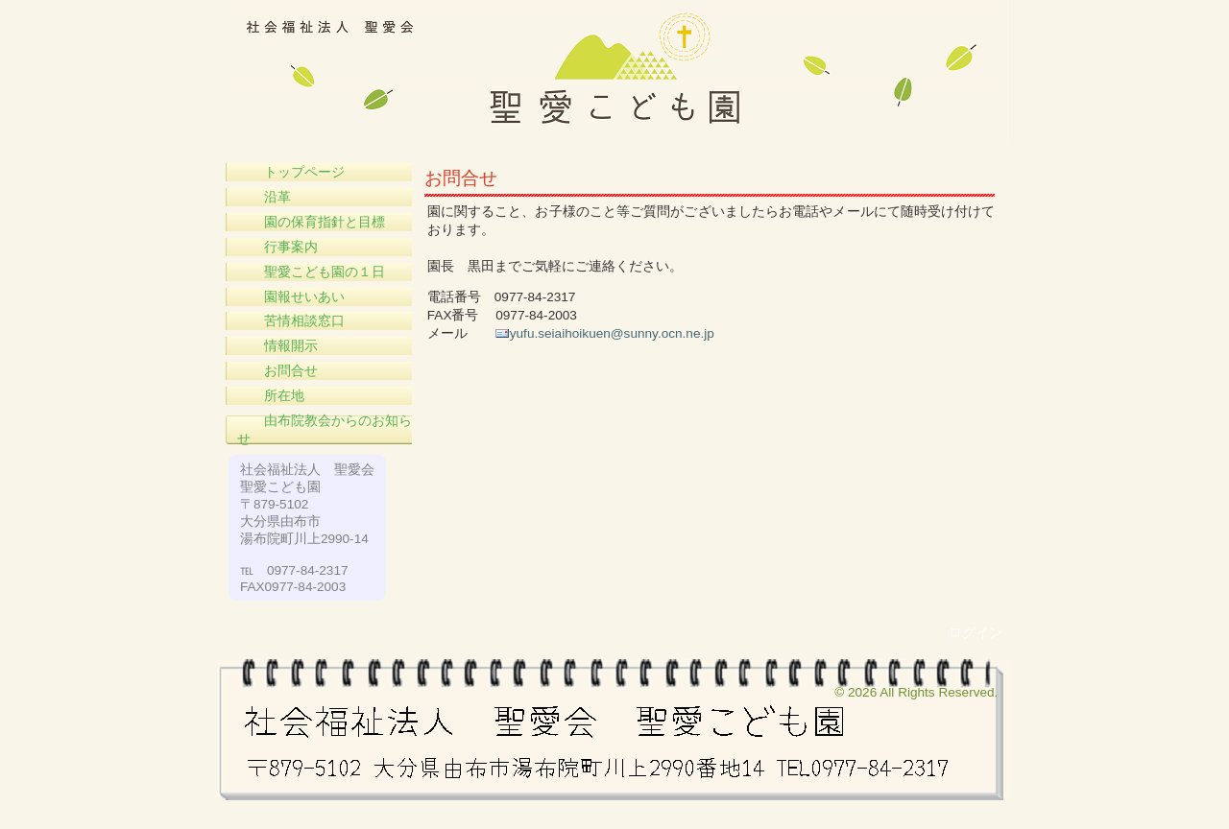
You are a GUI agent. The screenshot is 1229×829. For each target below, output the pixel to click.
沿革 (264, 197)
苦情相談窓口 (291, 321)
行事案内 (277, 247)
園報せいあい (291, 297)
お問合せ (277, 371)
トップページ (291, 172)
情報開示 (277, 346)
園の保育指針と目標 (311, 222)
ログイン (975, 633)
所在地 (270, 396)
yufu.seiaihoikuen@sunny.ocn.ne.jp (612, 333)
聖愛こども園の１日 (311, 272)
